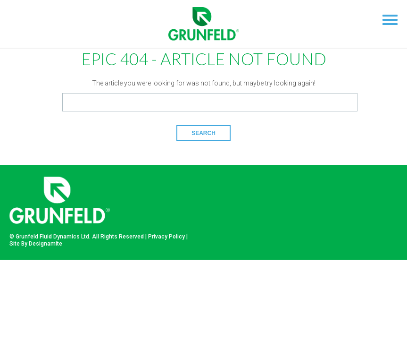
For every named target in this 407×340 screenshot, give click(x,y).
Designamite (45, 243)
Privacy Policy (166, 236)
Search (203, 133)
